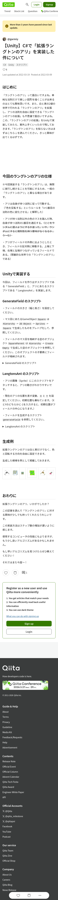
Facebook (7, 826)
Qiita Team (7, 850)
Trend (7, 11)
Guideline (7, 727)
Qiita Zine (7, 855)
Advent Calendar (10, 776)
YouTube (6, 831)
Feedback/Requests (12, 737)
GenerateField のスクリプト (21, 363)
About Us (7, 874)
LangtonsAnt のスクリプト (20, 426)
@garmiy (10, 39)
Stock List (19, 11)
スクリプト (21, 64)
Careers (6, 879)
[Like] (5, 572)
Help (4, 742)
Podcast (6, 836)
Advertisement (9, 747)
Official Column (10, 771)
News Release (9, 890)
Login (37, 4)
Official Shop (8, 860)
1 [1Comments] (24, 573)
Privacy (6, 722)
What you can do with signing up (22, 616)
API (4, 797)
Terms (5, 716)
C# (4, 64)
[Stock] (15, 572)
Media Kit (7, 732)
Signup (49, 4)
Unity (11, 64)
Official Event (9, 766)
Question (32, 11)
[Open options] (40, 895)
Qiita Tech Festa (10, 781)
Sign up (29, 623)
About (5, 711)
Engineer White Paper (13, 792)
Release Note (8, 761)
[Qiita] (8, 4)
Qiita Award (8, 786)
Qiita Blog (7, 884)
